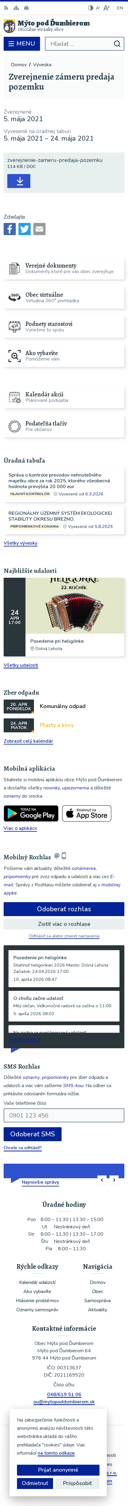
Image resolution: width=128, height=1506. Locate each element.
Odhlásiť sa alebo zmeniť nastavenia (64, 936)
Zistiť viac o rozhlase (64, 924)
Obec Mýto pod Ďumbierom (81, 1481)
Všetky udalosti (21, 665)
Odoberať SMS (32, 1134)
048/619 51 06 (64, 1394)
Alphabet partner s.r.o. (92, 1473)
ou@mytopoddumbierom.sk (64, 1401)
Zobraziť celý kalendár (28, 741)
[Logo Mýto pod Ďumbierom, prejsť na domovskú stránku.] (64, 26)
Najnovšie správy (40, 1182)
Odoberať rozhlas (64, 909)
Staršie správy (24, 1039)
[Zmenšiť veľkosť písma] (98, 8)
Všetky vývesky (20, 543)
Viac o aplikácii (20, 828)
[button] (102, 1180)
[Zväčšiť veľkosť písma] (106, 8)
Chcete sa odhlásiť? (23, 1148)
